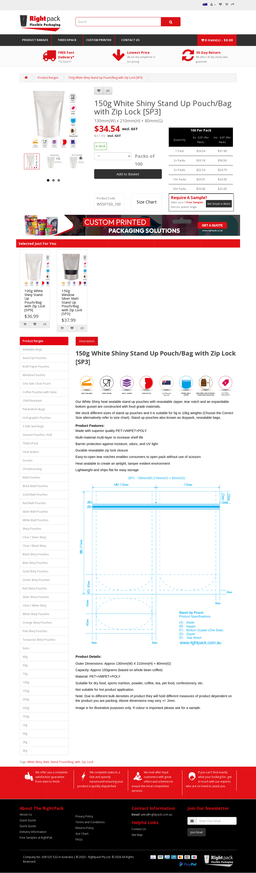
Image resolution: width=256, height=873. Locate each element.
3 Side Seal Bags (33, 426)
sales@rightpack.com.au (152, 814)
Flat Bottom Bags (34, 409)
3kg (25, 751)
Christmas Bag (32, 469)
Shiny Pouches (32, 529)
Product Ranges (35, 40)
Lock (90, 762)
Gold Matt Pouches (35, 494)
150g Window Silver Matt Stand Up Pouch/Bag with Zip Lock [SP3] (72, 302)
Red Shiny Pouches (35, 588)
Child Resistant (32, 401)
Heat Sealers (31, 452)
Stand (54, 762)
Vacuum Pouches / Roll (37, 435)
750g (26, 716)
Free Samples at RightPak (36, 838)
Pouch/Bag (66, 762)
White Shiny (34, 762)
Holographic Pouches (37, 418)
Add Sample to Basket (218, 203)
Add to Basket (128, 174)
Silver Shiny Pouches (36, 597)
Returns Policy (84, 828)
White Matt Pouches (35, 520)
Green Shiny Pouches (36, 580)
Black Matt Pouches (35, 486)
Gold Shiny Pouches (35, 571)
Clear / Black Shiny (34, 546)
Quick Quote (28, 820)
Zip (83, 762)
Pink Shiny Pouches (35, 631)
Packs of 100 (145, 160)
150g (26, 691)
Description (86, 341)
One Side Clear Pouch (37, 384)
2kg (25, 742)
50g (25, 665)
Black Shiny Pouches (36, 554)
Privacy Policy (84, 816)
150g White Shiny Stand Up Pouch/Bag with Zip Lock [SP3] (105, 78)
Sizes (26, 648)
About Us (26, 814)
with (77, 762)
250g (26, 699)
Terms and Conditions (90, 822)
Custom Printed (98, 40)
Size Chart (147, 202)
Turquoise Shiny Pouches (39, 640)
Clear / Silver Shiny (34, 537)
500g (26, 708)
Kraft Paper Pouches (36, 366)
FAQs (78, 839)
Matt (46, 762)
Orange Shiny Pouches (37, 623)
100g (26, 682)
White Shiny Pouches (36, 614)
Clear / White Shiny (35, 605)
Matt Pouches (31, 477)
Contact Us (130, 40)
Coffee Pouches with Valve (40, 392)
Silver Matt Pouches (35, 512)
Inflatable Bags (32, 349)
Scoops (27, 460)
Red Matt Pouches (34, 503)
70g (25, 674)
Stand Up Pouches (34, 358)
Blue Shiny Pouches (35, 563)
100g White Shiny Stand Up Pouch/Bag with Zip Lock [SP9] (34, 300)
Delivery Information (33, 832)
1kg (25, 725)
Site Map (137, 835)
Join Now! (196, 832)
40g (25, 657)
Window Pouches (34, 375)
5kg (25, 733)
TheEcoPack (67, 40)
